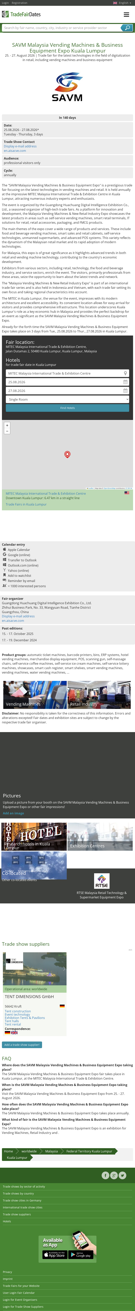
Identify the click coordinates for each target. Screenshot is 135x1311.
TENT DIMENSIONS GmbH (29, 996)
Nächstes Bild (64, 968)
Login (5, 3)
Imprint (8, 1279)
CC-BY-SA (129, 488)
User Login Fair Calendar (19, 1293)
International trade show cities (22, 1207)
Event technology (17, 1014)
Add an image (13, 813)
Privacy (7, 1272)
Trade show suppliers (17, 1214)
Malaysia (51, 1151)
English (125, 3)
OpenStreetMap (109, 488)
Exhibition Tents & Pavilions (25, 1018)
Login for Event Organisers (20, 1300)
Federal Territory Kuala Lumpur (89, 1151)
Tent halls (12, 1021)
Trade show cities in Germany (22, 1200)
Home (8, 1151)
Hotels (7, 1221)
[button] (67, 455)
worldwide (29, 1151)
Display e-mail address (20, 146)
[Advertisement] (67, 524)
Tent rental (13, 1024)
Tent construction (18, 1011)
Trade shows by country (18, 1193)
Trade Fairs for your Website (21, 1286)
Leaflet (90, 488)
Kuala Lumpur (17, 1158)
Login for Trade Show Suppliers (23, 1306)
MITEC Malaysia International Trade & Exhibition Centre (46, 493)
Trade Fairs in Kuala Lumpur (26, 504)
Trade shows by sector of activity (24, 1186)
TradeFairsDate (21, 14)
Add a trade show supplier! (22, 1045)
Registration (19, 3)
